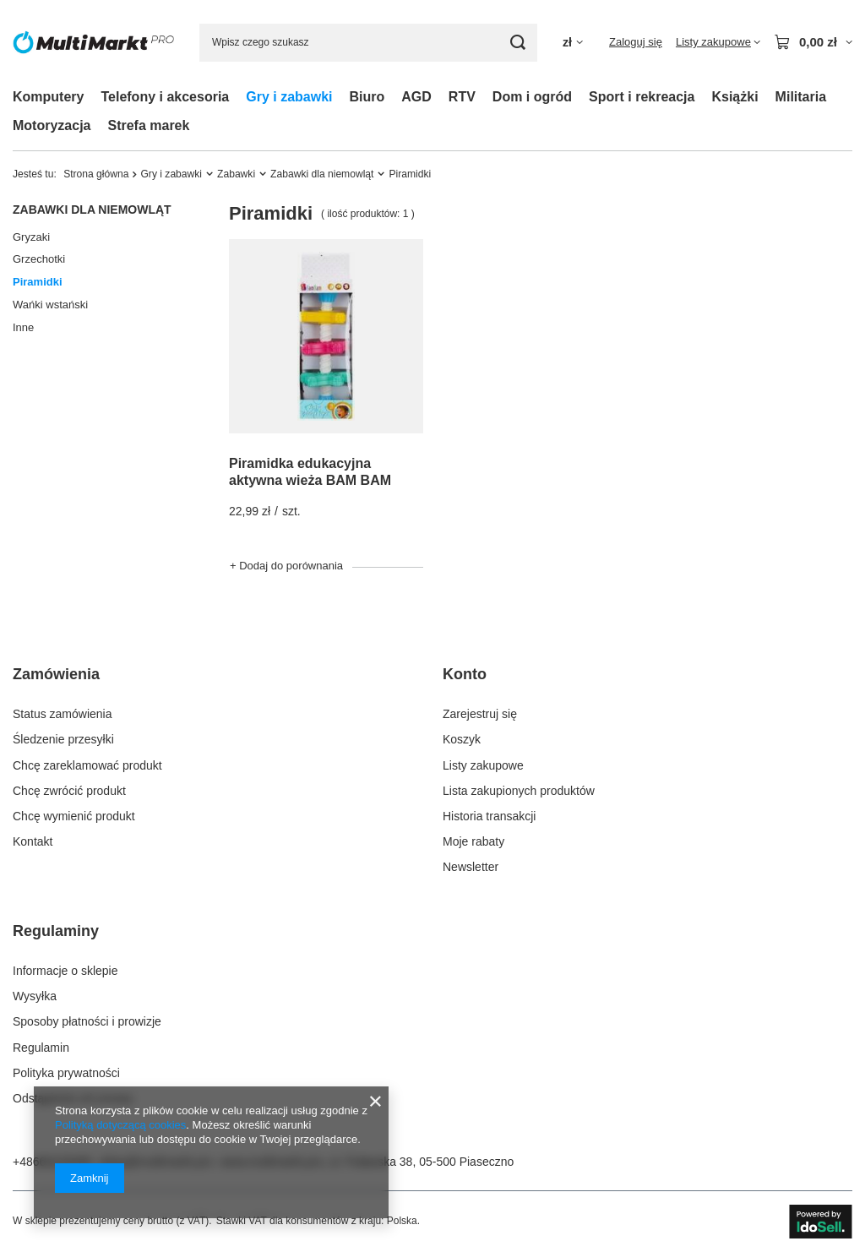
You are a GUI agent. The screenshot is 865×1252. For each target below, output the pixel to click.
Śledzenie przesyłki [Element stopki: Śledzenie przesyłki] (63, 739)
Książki (734, 97)
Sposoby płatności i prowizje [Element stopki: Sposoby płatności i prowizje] (87, 1021)
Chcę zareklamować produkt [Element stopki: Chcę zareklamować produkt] (87, 765)
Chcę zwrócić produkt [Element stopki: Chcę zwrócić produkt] (69, 790)
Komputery (48, 97)
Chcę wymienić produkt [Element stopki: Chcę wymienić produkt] (74, 816)
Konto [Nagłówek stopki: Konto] (465, 674)
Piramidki (38, 281)
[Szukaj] (518, 43)
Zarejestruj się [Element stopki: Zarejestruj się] (480, 714)
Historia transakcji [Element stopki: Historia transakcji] (489, 816)
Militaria (800, 97)
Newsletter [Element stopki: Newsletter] (470, 867)
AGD (416, 97)
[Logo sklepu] (93, 42)
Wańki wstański (50, 304)
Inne (23, 327)
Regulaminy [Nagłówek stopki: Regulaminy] (56, 931)
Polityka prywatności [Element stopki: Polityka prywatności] (66, 1073)
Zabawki (236, 174)
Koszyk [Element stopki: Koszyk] (462, 739)
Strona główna (95, 174)
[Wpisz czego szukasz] (368, 43)
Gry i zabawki (289, 97)
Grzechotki (39, 259)
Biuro (367, 97)
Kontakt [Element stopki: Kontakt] (32, 841)
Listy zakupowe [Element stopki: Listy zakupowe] (483, 765)
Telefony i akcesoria (165, 97)
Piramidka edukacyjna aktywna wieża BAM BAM (310, 472)
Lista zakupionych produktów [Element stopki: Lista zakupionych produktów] (519, 790)
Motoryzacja (51, 125)
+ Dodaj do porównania (286, 565)
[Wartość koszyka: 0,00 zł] (813, 42)
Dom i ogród (532, 97)
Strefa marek (148, 125)
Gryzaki (31, 237)
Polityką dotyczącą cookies (120, 1125)
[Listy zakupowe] (718, 42)
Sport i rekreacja (641, 97)
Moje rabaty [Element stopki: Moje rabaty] (473, 841)
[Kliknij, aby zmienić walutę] (573, 43)
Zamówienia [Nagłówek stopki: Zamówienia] (56, 674)
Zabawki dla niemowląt (321, 174)
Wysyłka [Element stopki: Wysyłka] (35, 996)
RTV (462, 97)
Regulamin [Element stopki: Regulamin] (41, 1047)
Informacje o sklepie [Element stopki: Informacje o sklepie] (65, 970)
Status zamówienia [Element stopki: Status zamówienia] (62, 714)
